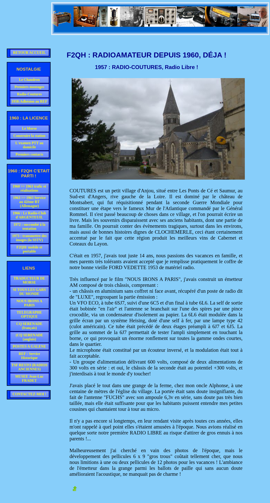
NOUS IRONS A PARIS (29, 303)
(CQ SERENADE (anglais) (29, 337)
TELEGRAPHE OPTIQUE (29, 314)
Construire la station (29, 136)
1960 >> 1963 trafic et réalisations (29, 188)
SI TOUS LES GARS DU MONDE (29, 292)
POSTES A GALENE (29, 346)
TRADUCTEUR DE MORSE (29, 280)
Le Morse (29, 128)
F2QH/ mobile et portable (29, 249)
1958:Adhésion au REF (29, 101)
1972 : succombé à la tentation (29, 226)
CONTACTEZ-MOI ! (29, 394)
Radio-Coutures (29, 94)
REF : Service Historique (29, 356)
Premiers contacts (29, 154)
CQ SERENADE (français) (29, 326)
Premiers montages (29, 87)
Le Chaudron (29, 80)
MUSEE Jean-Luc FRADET (29, 378)
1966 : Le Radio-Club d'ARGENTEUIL (29, 215)
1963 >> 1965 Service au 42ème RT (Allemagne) (29, 202)
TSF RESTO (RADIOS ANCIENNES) (29, 367)
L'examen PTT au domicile (29, 145)
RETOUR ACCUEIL (29, 53)
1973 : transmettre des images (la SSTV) (29, 238)
